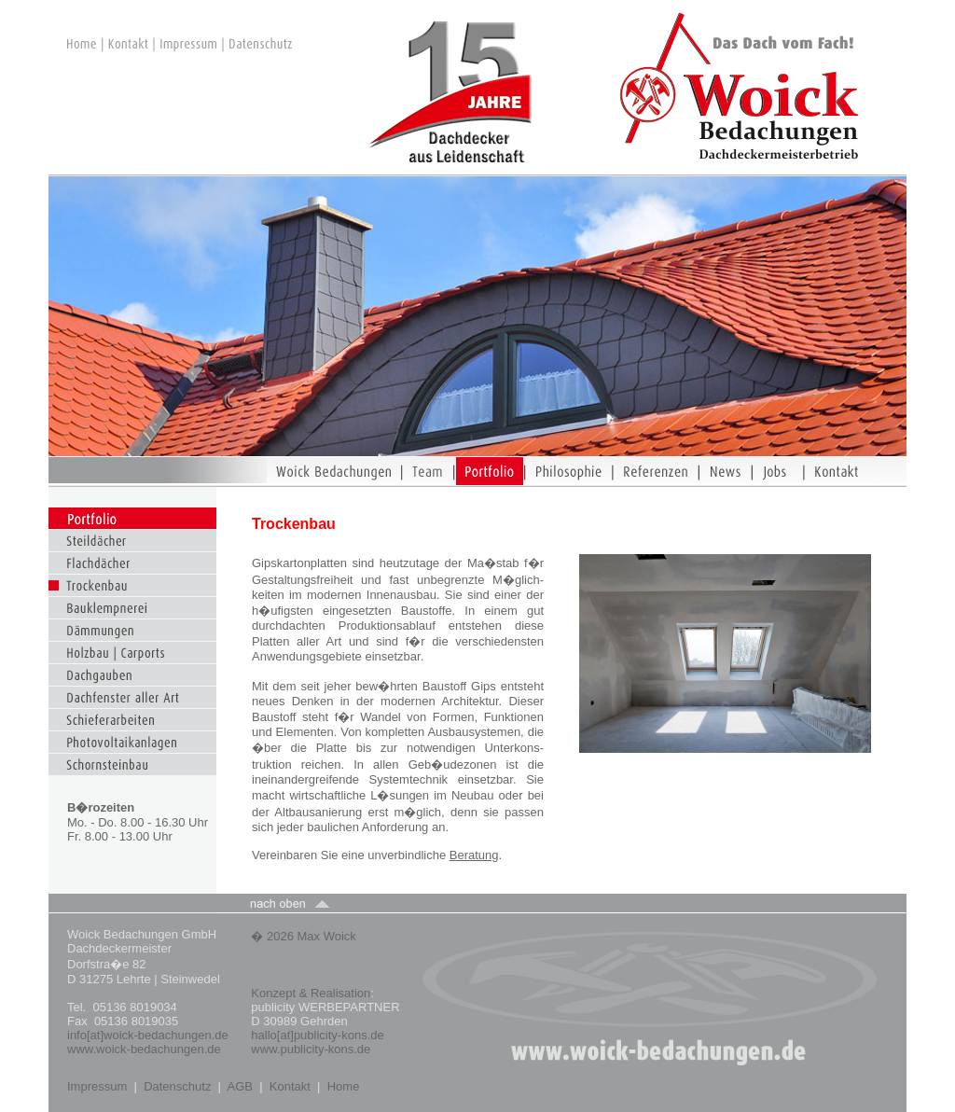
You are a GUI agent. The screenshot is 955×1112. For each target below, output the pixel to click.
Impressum (97, 1086)
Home (343, 1086)
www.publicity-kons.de (310, 1049)
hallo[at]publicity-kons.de (317, 1035)
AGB (240, 1086)
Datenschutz (177, 1086)
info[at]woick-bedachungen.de (147, 1035)
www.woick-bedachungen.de (145, 1049)
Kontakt (290, 1086)
